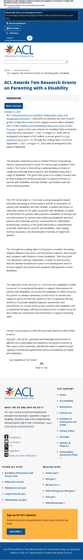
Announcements (16, 23)
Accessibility (66, 400)
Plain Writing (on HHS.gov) (61, 490)
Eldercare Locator (14, 481)
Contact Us (66, 412)
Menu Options (13, 105)
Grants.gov (53, 472)
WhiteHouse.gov (55, 502)
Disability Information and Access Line (19, 474)
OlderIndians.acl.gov (16, 499)
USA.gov (51, 496)
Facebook (15, 437)
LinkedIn (14, 450)
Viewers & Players (65, 444)
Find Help (12, 28)
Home (7, 70)
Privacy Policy (67, 430)
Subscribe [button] (16, 531)
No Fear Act (53, 484)
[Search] (30, 38)
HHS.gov (51, 479)
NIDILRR (11, 339)
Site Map (64, 436)
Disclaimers (66, 406)
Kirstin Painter (22, 330)
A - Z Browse (12, 33)
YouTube (15, 442)
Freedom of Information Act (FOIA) (68, 421)
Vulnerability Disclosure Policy (69, 454)
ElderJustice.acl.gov (15, 487)
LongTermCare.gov (15, 493)
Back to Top (41, 365)
